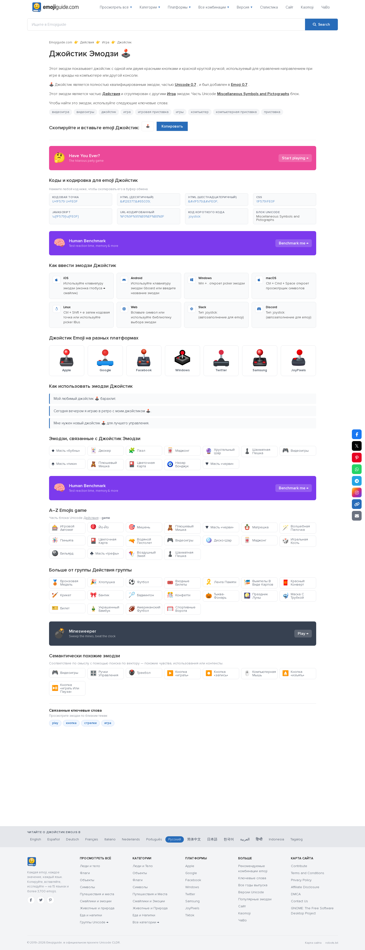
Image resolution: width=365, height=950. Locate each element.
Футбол (138, 582)
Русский (174, 839)
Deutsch (72, 839)
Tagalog (296, 839)
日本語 (212, 839)
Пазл (136, 450)
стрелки (90, 723)
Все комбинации (213, 7)
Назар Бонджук (178, 464)
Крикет (61, 595)
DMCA (296, 894)
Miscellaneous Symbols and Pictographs (277, 218)
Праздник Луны (256, 596)
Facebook (193, 880)
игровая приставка (153, 112)
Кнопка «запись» (216, 673)
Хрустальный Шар (220, 451)
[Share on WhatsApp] (357, 469)
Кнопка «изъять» (293, 673)
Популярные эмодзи (255, 899)
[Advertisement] (182, 801)
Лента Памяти (220, 582)
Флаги (85, 873)
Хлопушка (102, 582)
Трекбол (139, 672)
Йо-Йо (99, 527)
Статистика (269, 7)
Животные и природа (97, 908)
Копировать (172, 126)
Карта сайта (313, 943)
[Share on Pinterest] (357, 457)
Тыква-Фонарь (215, 596)
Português (154, 839)
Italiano (110, 839)
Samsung (192, 901)
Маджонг (178, 450)
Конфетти (178, 595)
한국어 (229, 839)
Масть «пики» (64, 463)
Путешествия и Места (150, 894)
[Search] (321, 24)
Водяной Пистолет (140, 541)
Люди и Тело (143, 866)
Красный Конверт (293, 583)
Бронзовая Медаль (65, 583)
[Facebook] (31, 900)
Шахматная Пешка (257, 451)
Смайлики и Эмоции (149, 901)
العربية (245, 839)
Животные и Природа (150, 908)
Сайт (289, 7)
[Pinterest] (50, 900)
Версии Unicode (251, 892)
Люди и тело (90, 866)
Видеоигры (295, 450)
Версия (244, 7)
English (35, 839)
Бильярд (62, 553)
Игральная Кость (295, 541)
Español (53, 839)
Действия (87, 42)
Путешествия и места (97, 894)
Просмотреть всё (116, 7)
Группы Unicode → (94, 922)
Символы (87, 887)
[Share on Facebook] (357, 434)
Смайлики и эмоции (95, 901)
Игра (105, 42)
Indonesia (276, 839)
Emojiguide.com (60, 42)
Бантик (99, 595)
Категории (150, 7)
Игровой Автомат (63, 528)
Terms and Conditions (307, 873)
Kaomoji (307, 7)
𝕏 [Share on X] (357, 446)
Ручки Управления (104, 673)
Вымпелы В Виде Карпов (258, 583)
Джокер (100, 450)
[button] (80, 199)
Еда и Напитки (144, 915)
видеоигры (85, 112)
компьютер (200, 112)
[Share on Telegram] (357, 481)
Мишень (139, 527)
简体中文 (194, 839)
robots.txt (331, 943)
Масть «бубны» (66, 450)
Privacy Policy (301, 880)
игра (127, 112)
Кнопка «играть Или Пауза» (65, 688)
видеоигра (60, 112)
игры (180, 112)
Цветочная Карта (141, 464)
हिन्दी (259, 839)
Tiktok (189, 915)
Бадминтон (141, 595)
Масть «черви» (219, 463)
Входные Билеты (178, 583)
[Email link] (357, 516)
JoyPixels (192, 908)
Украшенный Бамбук (104, 609)
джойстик (109, 112)
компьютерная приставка (236, 112)
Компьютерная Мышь (260, 673)
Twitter (190, 894)
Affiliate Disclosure (305, 887)
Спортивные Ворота (181, 609)
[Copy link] (357, 504)
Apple (189, 866)
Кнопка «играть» (177, 673)
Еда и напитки (91, 915)
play (55, 723)
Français (91, 839)
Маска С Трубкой (293, 596)
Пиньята (62, 540)
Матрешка (256, 527)
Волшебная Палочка (296, 528)
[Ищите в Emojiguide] (166, 24)
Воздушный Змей (142, 554)
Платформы (179, 7)
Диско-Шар (218, 540)
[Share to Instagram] (357, 492)
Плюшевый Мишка (103, 464)
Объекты (87, 880)
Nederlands (131, 839)
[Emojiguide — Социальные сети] (31, 862)
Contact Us (299, 901)
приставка (272, 112)
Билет (60, 608)
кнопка (71, 723)
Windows (192, 887)
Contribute (299, 866)
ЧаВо (325, 7)
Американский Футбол (144, 609)
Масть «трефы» (104, 553)
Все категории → (146, 922)
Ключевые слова (252, 878)
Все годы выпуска (252, 885)
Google (191, 873)
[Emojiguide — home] (55, 7)
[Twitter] (41, 900)
